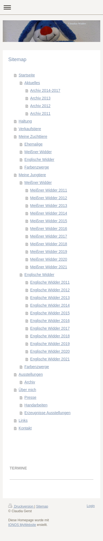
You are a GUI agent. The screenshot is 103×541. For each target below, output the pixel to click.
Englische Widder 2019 (50, 343)
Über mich (27, 390)
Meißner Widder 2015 (48, 221)
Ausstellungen (31, 374)
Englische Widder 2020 (50, 351)
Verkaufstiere (30, 129)
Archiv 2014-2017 (45, 90)
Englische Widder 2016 (50, 320)
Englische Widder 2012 (50, 290)
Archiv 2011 (40, 113)
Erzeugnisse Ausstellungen (47, 413)
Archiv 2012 (40, 106)
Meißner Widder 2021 (48, 267)
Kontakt (25, 428)
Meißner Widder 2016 (48, 228)
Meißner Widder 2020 (48, 259)
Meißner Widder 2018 (48, 244)
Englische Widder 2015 (50, 313)
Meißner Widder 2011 (48, 190)
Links (23, 420)
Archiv (29, 382)
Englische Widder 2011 (50, 282)
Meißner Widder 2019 (48, 251)
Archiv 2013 (40, 98)
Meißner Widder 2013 (48, 205)
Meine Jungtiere (32, 175)
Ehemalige (33, 144)
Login (91, 506)
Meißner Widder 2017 (48, 236)
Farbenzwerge (36, 167)
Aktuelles (32, 83)
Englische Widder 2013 (50, 297)
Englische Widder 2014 (50, 305)
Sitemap (42, 506)
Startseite (27, 75)
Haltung (25, 121)
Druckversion (21, 506)
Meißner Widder (38, 152)
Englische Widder (39, 159)
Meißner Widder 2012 (48, 198)
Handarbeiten (36, 405)
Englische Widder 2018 (50, 336)
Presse (30, 397)
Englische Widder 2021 (50, 359)
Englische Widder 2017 (50, 328)
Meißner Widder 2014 (48, 213)
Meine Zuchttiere (33, 136)
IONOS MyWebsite (22, 525)
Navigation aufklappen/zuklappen (51, 7)
